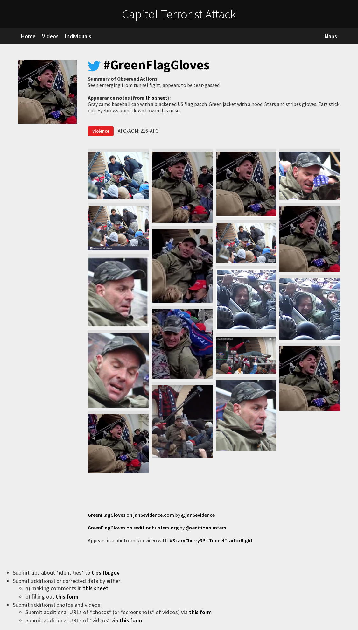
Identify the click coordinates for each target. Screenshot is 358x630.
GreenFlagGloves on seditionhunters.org (133, 527)
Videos (50, 36)
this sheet (156, 97)
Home (28, 36)
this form (68, 596)
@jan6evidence (198, 515)
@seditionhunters (206, 527)
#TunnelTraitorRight (229, 540)
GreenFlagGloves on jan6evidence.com (131, 515)
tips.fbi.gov (106, 572)
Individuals (78, 36)
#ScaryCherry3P (187, 540)
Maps (331, 36)
